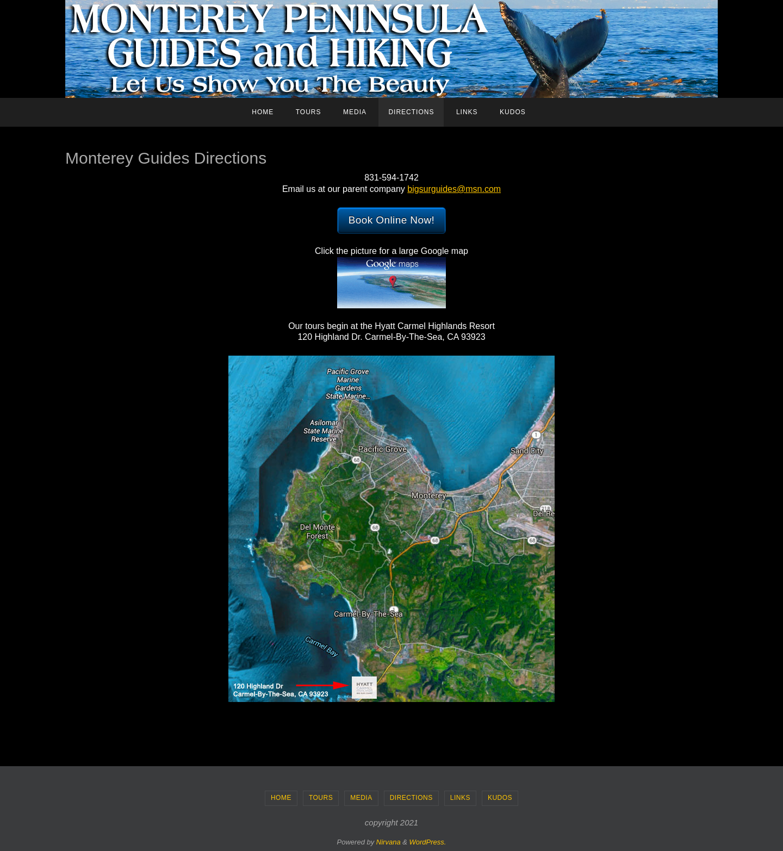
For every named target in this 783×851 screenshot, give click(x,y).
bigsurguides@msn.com (454, 189)
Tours (321, 798)
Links (460, 798)
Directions (411, 798)
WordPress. (427, 842)
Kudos (500, 798)
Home (281, 798)
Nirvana (388, 842)
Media (361, 798)
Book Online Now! (391, 220)
